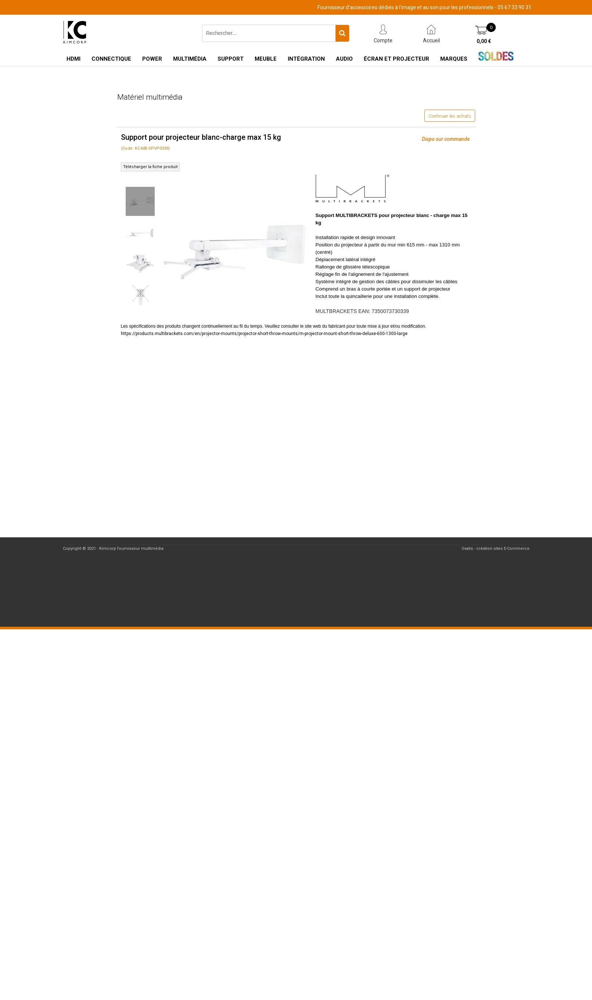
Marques (453, 59)
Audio (344, 59)
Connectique (111, 59)
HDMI (73, 59)
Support (231, 59)
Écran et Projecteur (396, 59)
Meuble (266, 59)
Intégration (306, 59)
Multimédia (190, 59)
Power (152, 59)
